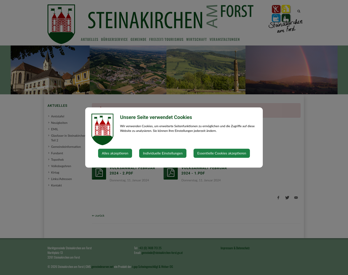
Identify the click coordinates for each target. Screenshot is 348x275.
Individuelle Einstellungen (163, 153)
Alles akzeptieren (115, 153)
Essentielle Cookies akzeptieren (221, 153)
